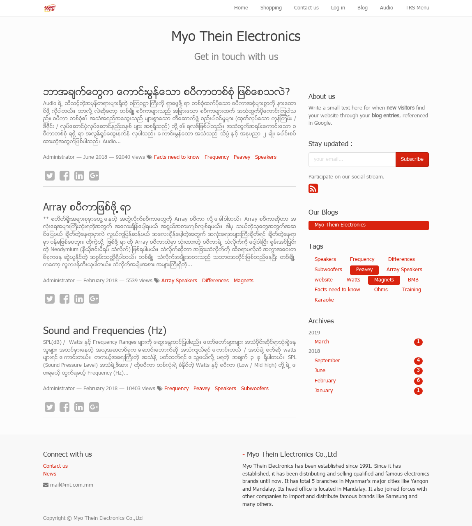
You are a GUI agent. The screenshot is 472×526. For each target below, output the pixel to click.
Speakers (265, 157)
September (369, 361)
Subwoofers (255, 389)
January (369, 391)
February (369, 381)
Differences (215, 281)
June (369, 371)
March (369, 342)
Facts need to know (177, 157)
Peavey (242, 157)
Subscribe (412, 159)
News (49, 474)
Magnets (243, 281)
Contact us (55, 466)
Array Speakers (179, 281)
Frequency (217, 157)
